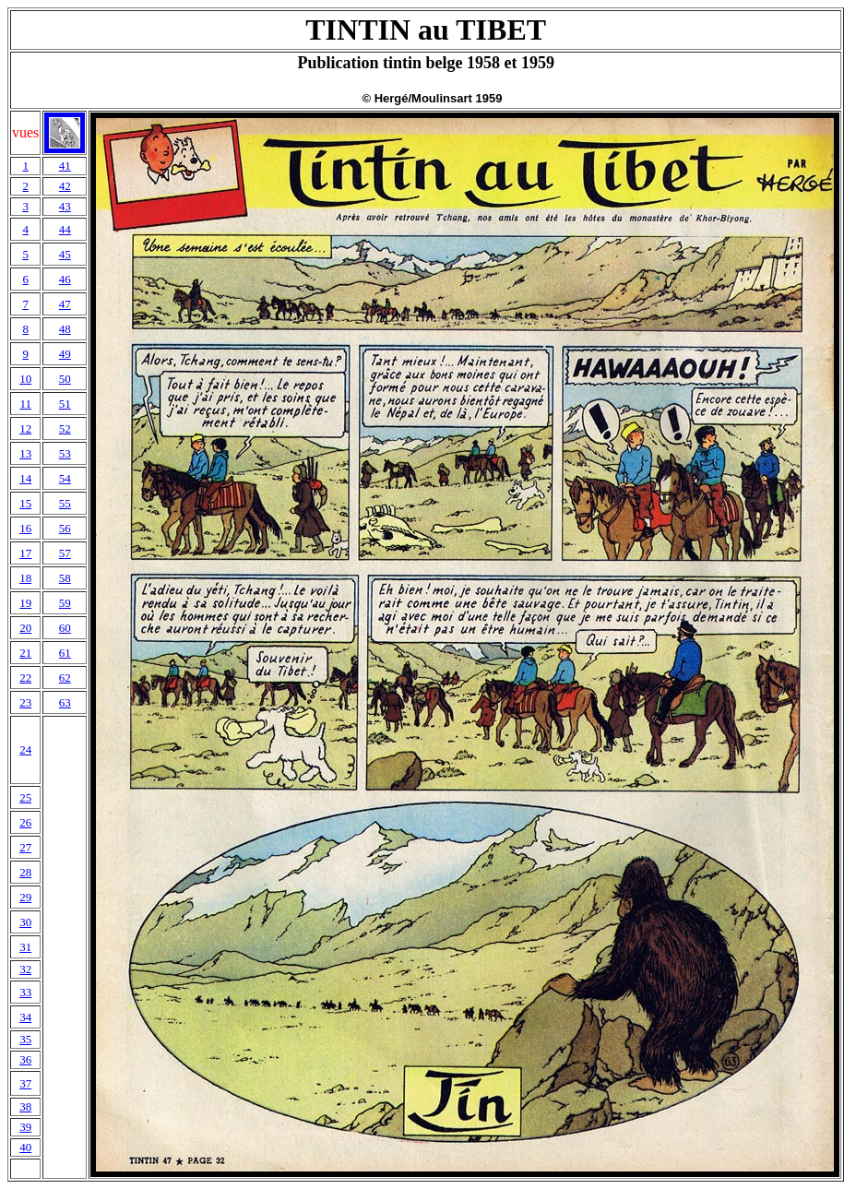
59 (65, 603)
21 (25, 653)
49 (65, 354)
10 (25, 379)
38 (25, 1106)
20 (25, 628)
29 (25, 897)
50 (65, 379)
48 (65, 329)
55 (65, 503)
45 (65, 254)
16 (25, 528)
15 (25, 503)
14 (25, 478)
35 (25, 1039)
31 (25, 947)
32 (25, 969)
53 (65, 453)
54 (65, 478)
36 (25, 1059)
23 (25, 702)
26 (25, 822)
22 (25, 677)
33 (25, 992)
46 (65, 279)
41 (65, 165)
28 (25, 872)
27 (25, 847)
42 (65, 186)
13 (25, 453)
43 (65, 206)
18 (25, 578)
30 (25, 922)
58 (65, 578)
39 (25, 1127)
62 (65, 677)
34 (25, 1017)
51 (65, 403)
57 (65, 553)
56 (65, 528)
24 (25, 749)
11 (25, 403)
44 (65, 229)
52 (65, 428)
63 (65, 702)
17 (25, 553)
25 (25, 797)
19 (25, 603)
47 (65, 304)
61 (65, 653)
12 (25, 428)
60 (65, 628)
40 (25, 1147)
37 (25, 1083)
